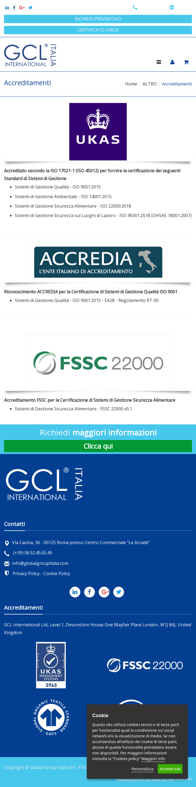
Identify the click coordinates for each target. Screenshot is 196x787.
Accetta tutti (170, 769)
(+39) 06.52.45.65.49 (28, 553)
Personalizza (143, 768)
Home (131, 84)
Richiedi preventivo (98, 19)
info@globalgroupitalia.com (36, 563)
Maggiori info (153, 758)
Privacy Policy (26, 573)
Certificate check (98, 30)
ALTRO (150, 84)
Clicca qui (98, 446)
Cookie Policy (56, 573)
